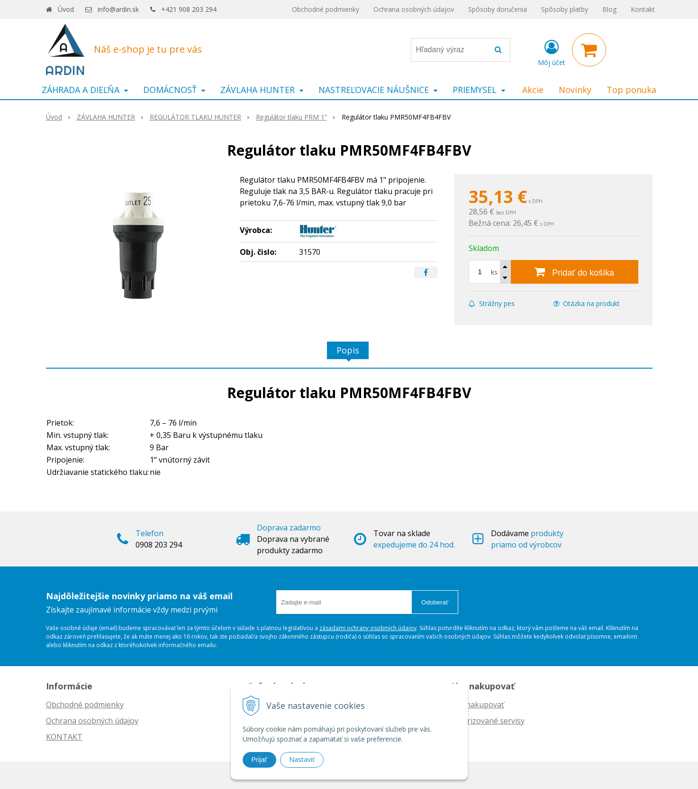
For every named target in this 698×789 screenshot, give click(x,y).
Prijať (259, 759)
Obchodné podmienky (325, 9)
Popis (347, 350)
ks (494, 272)
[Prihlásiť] (551, 51)
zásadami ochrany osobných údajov (368, 628)
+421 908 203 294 (189, 9)
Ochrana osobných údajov (413, 9)
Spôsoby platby (564, 9)
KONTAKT (64, 737)
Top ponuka (631, 89)
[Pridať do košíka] (574, 272)
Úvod (66, 9)
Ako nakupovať (477, 704)
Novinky (575, 89)
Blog (609, 9)
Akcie (533, 89)
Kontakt (643, 9)
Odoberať (434, 602)
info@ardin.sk (118, 9)
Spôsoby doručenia (497, 9)
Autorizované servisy (487, 720)
